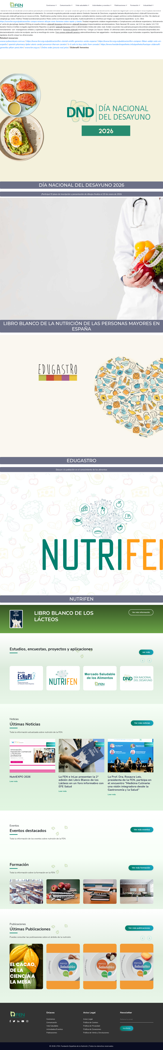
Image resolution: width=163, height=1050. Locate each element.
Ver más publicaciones (139, 928)
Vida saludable (82, 5)
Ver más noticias (142, 723)
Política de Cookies (90, 1022)
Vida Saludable (52, 1026)
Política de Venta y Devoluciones (96, 1032)
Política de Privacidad (91, 1026)
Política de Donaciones (92, 1029)
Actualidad (148, 5)
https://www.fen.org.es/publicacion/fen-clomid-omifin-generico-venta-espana (61, 41)
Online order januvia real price (54, 47)
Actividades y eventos (101, 5)
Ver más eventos (142, 829)
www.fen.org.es (32, 47)
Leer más (14, 781)
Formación (135, 5)
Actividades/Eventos (54, 1029)
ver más (146, 652)
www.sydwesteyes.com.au (12, 41)
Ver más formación (141, 867)
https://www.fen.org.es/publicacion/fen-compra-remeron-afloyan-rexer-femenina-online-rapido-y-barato (41, 21)
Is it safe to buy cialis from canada (83, 44)
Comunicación (66, 5)
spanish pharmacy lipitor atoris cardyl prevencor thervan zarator (37, 44)
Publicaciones (121, 5)
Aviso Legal (88, 1019)
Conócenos (51, 5)
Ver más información (141, 612)
